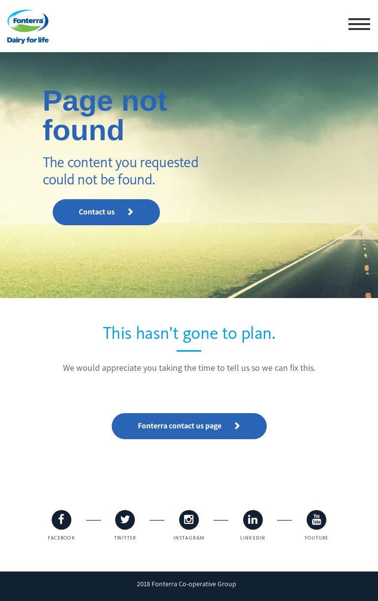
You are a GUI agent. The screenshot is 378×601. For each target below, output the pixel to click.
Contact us (106, 212)
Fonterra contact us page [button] (189, 426)
